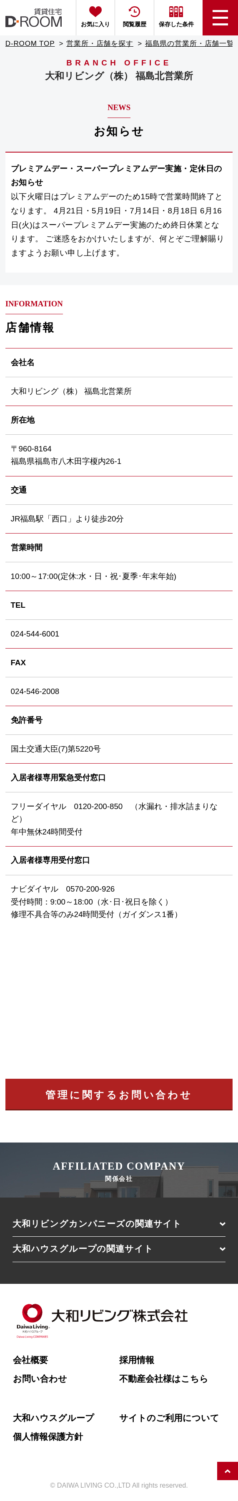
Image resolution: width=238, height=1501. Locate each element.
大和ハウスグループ (53, 1418)
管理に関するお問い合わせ (118, 1094)
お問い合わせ (40, 1379)
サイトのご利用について (169, 1418)
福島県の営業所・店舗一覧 (189, 44)
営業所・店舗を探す (99, 44)
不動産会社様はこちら (163, 1379)
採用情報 (136, 1360)
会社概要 (30, 1360)
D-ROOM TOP (30, 44)
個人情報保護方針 (48, 1437)
